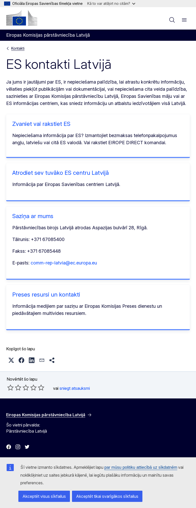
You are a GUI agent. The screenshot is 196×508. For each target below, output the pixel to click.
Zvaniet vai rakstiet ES (41, 124)
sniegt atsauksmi (74, 388)
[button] (11, 360)
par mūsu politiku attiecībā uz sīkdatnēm (140, 467)
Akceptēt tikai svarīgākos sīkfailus (107, 496)
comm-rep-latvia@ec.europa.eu (64, 262)
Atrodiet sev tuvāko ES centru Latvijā (60, 172)
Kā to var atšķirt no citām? (111, 3)
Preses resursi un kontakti (46, 294)
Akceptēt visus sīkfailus (44, 496)
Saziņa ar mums (32, 216)
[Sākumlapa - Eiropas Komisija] (21, 17)
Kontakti (17, 48)
